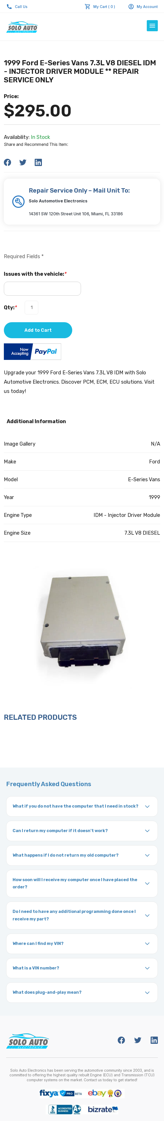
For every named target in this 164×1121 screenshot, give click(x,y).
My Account (143, 6)
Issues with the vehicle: (35, 274)
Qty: (10, 307)
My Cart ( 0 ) (104, 6)
